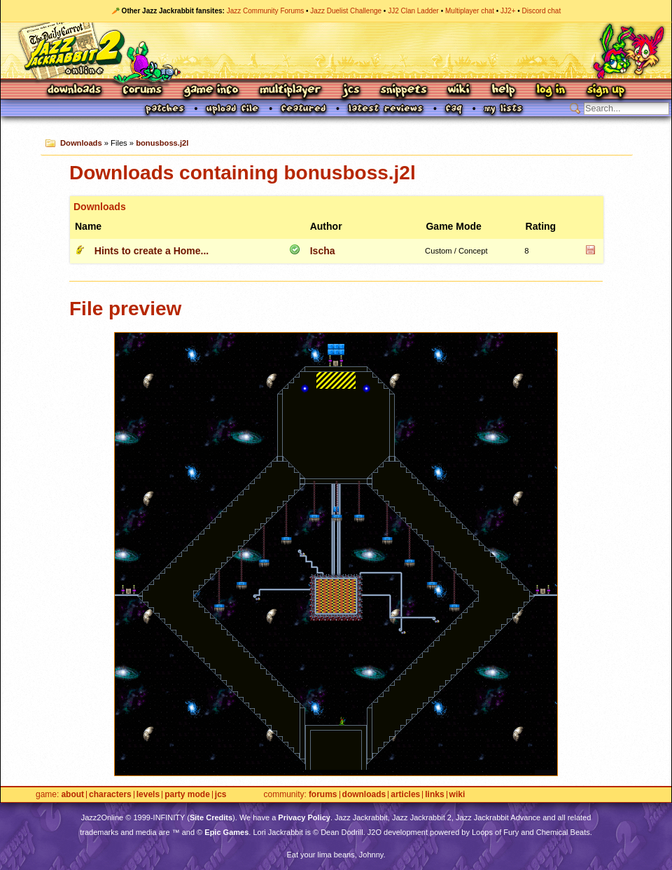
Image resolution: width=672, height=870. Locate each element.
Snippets (403, 91)
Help (503, 91)
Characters (110, 795)
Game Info (210, 91)
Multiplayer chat (469, 11)
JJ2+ (507, 11)
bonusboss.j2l (162, 143)
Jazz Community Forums (265, 11)
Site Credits (211, 817)
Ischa (322, 250)
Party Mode (187, 795)
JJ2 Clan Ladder (413, 11)
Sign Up (605, 91)
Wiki (459, 91)
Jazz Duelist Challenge (346, 11)
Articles (405, 795)
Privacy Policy (304, 817)
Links (434, 795)
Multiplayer (290, 91)
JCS (351, 91)
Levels (148, 795)
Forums (143, 91)
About (72, 795)
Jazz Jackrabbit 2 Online (335, 50)
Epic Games (226, 832)
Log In (551, 91)
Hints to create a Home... (151, 250)
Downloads (75, 91)
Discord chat (541, 11)
